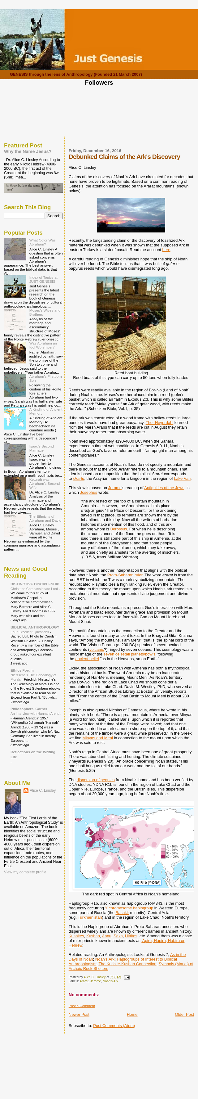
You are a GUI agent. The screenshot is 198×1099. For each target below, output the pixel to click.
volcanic (96, 649)
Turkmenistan (90, 917)
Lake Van (182, 478)
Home (132, 1014)
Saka (118, 936)
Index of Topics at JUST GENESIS (43, 279)
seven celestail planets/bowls (129, 654)
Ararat (84, 981)
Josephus (88, 492)
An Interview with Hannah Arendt (35, 713)
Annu (106, 936)
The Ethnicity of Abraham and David (45, 518)
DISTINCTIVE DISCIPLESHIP (35, 584)
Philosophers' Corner (29, 709)
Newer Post (79, 1014)
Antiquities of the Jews (164, 487)
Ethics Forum (22, 670)
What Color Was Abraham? (42, 242)
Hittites (131, 936)
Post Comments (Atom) (114, 1025)
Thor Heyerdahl (160, 422)
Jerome (115, 487)
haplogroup (143, 908)
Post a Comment (82, 1006)
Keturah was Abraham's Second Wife (44, 483)
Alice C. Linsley (43, 790)
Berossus (118, 529)
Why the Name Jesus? (27, 151)
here (166, 249)
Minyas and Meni (98, 738)
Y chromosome (118, 908)
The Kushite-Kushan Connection (127, 964)
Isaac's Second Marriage (41, 448)
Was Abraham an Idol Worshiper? (43, 345)
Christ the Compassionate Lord (35, 589)
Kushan (93, 936)
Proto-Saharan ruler (124, 575)
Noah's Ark (104, 959)
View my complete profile (25, 872)
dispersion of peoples (96, 779)
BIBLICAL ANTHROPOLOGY (35, 627)
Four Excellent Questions (30, 632)
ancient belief (87, 658)
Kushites (76, 936)
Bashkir (122, 912)
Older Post (184, 1014)
